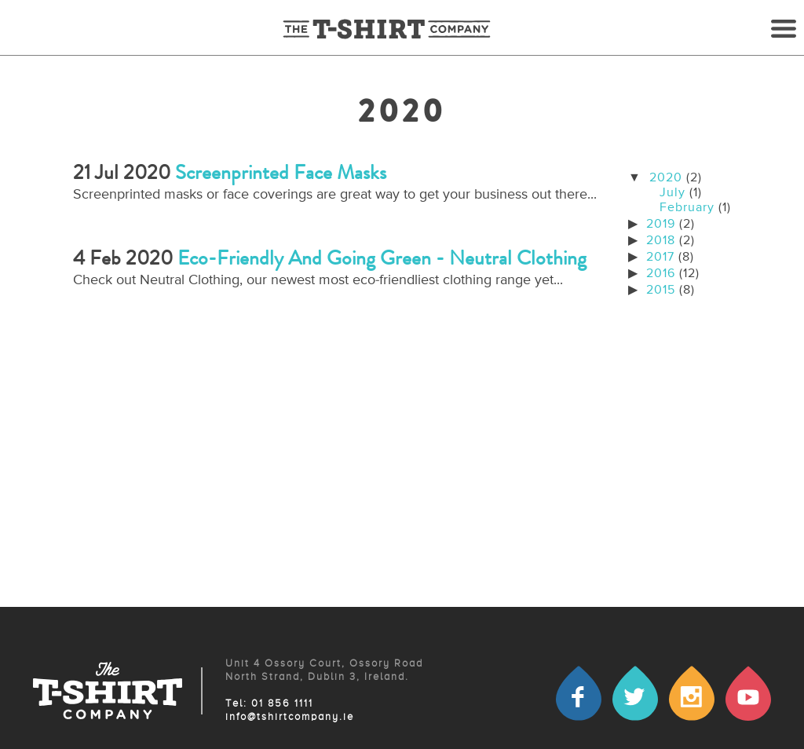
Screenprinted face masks (280, 172)
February (687, 208)
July (672, 193)
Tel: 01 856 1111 (269, 704)
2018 (660, 241)
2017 (660, 257)
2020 (665, 178)
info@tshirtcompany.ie (289, 717)
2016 (660, 274)
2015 (660, 290)
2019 (660, 224)
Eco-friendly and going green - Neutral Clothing (382, 257)
